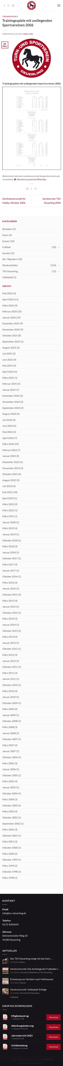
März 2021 (8, 516)
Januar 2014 (9, 624)
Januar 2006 (9, 769)
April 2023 (8, 498)
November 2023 (11, 468)
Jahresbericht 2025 (22, 1035)
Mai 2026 (7, 293)
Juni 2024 (7, 425)
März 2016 (8, 582)
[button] (59, 5)
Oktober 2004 (10, 793)
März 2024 (8, 443)
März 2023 (8, 504)
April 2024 (8, 437)
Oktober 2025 (10, 335)
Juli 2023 (7, 486)
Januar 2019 (9, 534)
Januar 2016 (9, 588)
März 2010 (8, 690)
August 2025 (9, 347)
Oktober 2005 (10, 775)
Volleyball (7, 277)
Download (53, 1017)
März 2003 (8, 811)
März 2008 (8, 727)
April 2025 (8, 371)
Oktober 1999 (10, 859)
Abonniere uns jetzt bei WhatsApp (30, 179)
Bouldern (7, 228)
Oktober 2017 (10, 558)
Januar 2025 (9, 389)
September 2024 (11, 407)
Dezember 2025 (10, 323)
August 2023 (9, 480)
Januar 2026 (9, 317)
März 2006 (8, 763)
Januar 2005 (9, 787)
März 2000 (8, 853)
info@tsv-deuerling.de (14, 913)
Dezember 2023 (10, 461)
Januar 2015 (9, 606)
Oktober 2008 (10, 720)
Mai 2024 (7, 431)
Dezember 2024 (10, 395)
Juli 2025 (7, 353)
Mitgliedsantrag (20, 1015)
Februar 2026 (9, 311)
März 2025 (8, 377)
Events (6, 241)
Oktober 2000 (10, 847)
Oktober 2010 (10, 684)
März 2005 (8, 781)
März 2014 (8, 618)
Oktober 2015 (10, 594)
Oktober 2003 (10, 805)
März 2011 (8, 672)
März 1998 (8, 877)
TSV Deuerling (10, 271)
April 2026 (8, 299)
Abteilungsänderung (22, 1025)
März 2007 (8, 745)
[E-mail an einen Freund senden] (35, 188)
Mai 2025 (7, 365)
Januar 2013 (9, 642)
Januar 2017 (9, 570)
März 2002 (8, 829)
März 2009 (8, 708)
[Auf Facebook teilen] (31, 188)
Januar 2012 (9, 660)
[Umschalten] (59, 247)
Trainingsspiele (10, 16)
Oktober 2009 (10, 703)
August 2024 (9, 413)
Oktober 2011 (10, 666)
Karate (6, 253)
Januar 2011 (9, 678)
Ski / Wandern (9, 259)
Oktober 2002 (10, 817)
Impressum (24, 1063)
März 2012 (8, 654)
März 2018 (8, 546)
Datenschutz (38, 1063)
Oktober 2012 (10, 648)
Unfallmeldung (19, 1045)
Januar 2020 (9, 522)
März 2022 (8, 510)
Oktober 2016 (10, 576)
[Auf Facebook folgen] (4, 6)
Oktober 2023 (10, 474)
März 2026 (8, 305)
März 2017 (8, 564)
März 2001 (8, 841)
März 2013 (8, 636)
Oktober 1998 (10, 871)
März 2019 (8, 528)
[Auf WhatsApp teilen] (27, 188)
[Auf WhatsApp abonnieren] (13, 6)
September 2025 (11, 341)
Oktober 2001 (10, 835)
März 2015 (8, 600)
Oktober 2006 (10, 757)
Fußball (6, 247)
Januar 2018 (9, 552)
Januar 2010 (9, 696)
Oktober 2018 (10, 540)
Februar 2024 (9, 449)
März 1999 (8, 865)
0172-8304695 (10, 924)
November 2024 (11, 401)
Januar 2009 (9, 715)
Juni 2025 (7, 359)
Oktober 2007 (10, 739)
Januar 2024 (9, 455)
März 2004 (8, 799)
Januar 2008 (9, 733)
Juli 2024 (7, 419)
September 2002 (11, 823)
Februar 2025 (9, 383)
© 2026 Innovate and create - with (31, 1059)
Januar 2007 (9, 751)
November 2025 (11, 329)
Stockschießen (10, 265)
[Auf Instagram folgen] (8, 6)
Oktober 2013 (10, 630)
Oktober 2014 (10, 612)
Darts (5, 235)
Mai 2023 (7, 492)
